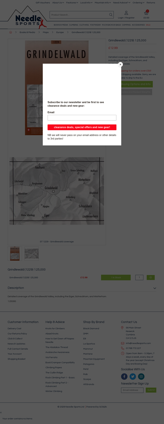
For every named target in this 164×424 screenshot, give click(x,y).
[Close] (120, 64)
